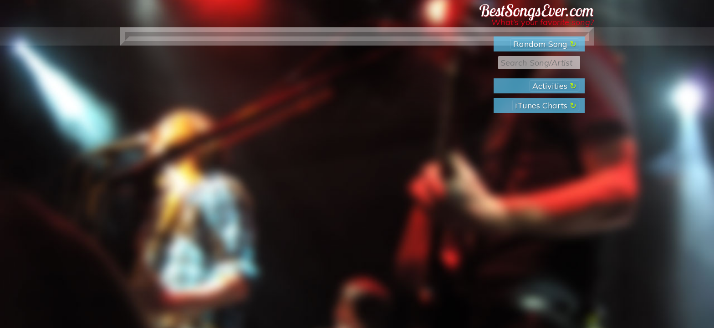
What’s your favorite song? (542, 22)
